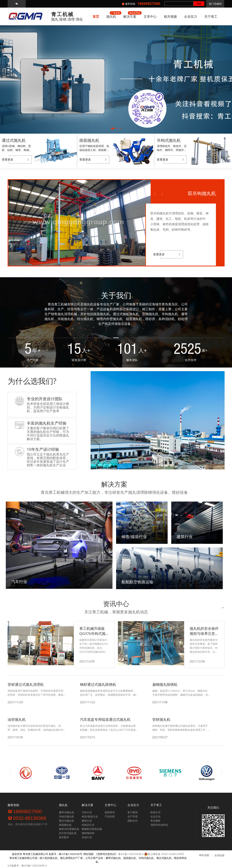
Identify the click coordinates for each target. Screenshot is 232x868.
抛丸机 (111, 16)
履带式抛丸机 (66, 812)
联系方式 (155, 812)
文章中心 (150, 16)
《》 (106, 854)
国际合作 (132, 820)
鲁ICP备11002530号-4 (131, 854)
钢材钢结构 (88, 833)
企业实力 (190, 16)
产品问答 (110, 816)
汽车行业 (87, 812)
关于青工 (210, 16)
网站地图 (204, 855)
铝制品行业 (88, 824)
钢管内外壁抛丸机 (69, 829)
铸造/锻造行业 (90, 816)
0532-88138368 (27, 818)
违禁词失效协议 (159, 824)
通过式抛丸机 (66, 820)
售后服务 (155, 820)
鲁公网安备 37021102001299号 (166, 854)
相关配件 (64, 837)
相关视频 (170, 16)
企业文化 (155, 816)
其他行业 (87, 837)
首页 (96, 16)
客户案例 (132, 812)
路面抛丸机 (65, 824)
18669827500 (25, 811)
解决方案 (129, 16)
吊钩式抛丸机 (66, 816)
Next (162, 194)
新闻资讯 (110, 812)
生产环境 (132, 816)
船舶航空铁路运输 (92, 829)
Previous (154, 194)
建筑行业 (87, 820)
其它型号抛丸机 (68, 833)
